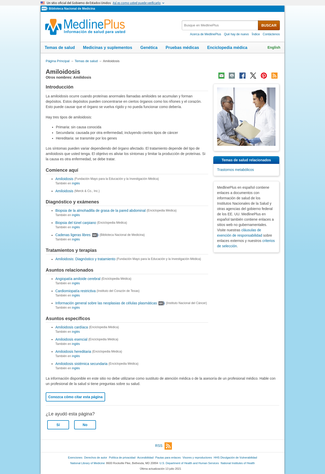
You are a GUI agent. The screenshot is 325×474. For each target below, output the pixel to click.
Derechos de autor (95, 457)
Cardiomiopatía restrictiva (75, 291)
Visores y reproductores (197, 457)
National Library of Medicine (87, 463)
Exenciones (75, 457)
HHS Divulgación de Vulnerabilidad (235, 457)
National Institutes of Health (238, 463)
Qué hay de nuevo (236, 34)
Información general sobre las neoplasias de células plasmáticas (106, 303)
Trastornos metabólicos (235, 170)
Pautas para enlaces (168, 457)
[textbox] (220, 25)
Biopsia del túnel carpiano (75, 223)
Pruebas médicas (182, 47)
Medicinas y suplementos (107, 47)
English (273, 47)
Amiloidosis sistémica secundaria (81, 364)
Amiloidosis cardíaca (71, 327)
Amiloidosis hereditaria (73, 351)
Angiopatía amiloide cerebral (77, 279)
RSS (163, 446)
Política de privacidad (122, 457)
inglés (76, 183)
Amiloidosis (64, 179)
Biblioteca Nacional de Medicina (72, 8)
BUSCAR (269, 25)
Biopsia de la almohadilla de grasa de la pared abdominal (100, 210)
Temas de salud (60, 47)
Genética (149, 47)
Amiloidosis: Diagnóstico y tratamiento (85, 259)
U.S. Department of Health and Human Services (189, 463)
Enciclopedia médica (227, 47)
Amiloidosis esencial (71, 339)
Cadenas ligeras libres (73, 235)
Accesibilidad (145, 457)
